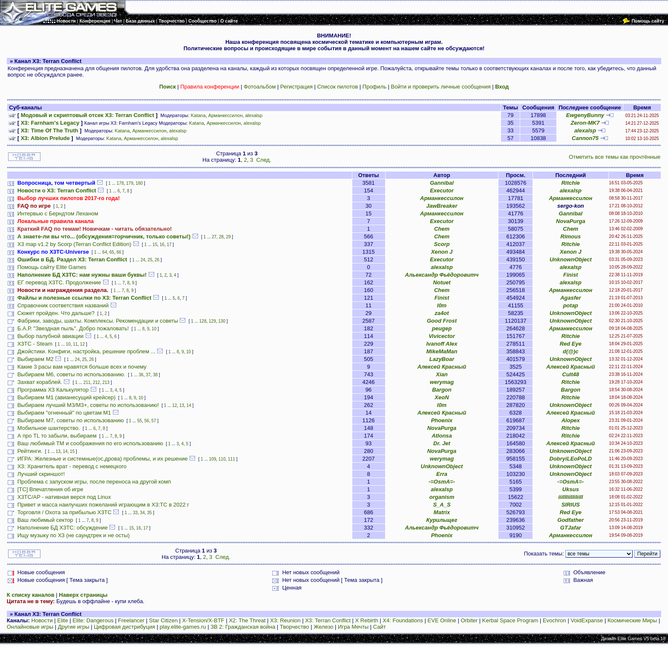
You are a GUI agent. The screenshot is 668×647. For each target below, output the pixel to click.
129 (212, 321)
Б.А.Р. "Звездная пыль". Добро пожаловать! (73, 328)
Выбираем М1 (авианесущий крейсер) (66, 397)
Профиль (374, 86)
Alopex (570, 420)
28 (221, 237)
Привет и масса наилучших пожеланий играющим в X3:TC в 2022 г (103, 504)
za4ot (442, 313)
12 (82, 344)
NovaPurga (570, 221)
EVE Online (442, 620)
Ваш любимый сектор (45, 520)
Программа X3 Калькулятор (53, 389)
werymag (442, 382)
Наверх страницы (83, 595)
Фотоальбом (260, 86)
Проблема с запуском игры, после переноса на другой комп (94, 481)
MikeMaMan (442, 351)
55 (139, 420)
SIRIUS (570, 504)
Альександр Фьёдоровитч (442, 275)
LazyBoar (442, 359)
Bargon (442, 389)
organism (442, 497)
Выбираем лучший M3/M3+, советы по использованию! (88, 405)
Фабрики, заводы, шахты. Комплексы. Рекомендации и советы (97, 321)
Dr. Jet (441, 443)
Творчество (294, 627)
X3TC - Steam (34, 344)
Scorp (442, 244)
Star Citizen (163, 620)
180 (139, 183)
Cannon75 (585, 138)
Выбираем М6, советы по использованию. (71, 374)
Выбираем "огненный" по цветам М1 (64, 412)
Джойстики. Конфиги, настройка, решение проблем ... (86, 351)
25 (149, 260)
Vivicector (442, 336)
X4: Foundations (403, 620)
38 (155, 374)
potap (570, 305)
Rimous (571, 236)
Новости (41, 620)
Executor (442, 190)
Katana (198, 115)
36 (141, 374)
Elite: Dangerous (92, 620)
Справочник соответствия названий (63, 305)
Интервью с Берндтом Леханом (57, 213)
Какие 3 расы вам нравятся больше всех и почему (82, 367)
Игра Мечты (353, 627)
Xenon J (442, 252)
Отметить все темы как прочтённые (614, 157)
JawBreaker (441, 206)
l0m (441, 305)
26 (157, 260)
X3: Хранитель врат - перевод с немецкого (72, 466)
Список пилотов (337, 86)
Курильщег (442, 520)
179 (129, 183)
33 (135, 512)
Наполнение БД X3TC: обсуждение (62, 527)
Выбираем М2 (35, 359)
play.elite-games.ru (183, 627)
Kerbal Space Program (510, 620)
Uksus (570, 489)
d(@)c (571, 351)
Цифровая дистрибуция (124, 627)
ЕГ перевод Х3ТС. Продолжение (59, 282)
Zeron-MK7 (585, 123)
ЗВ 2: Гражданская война (242, 627)
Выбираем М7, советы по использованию (70, 420)
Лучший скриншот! (41, 474)
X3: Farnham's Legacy (50, 123)
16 (162, 244)
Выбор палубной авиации (50, 336)
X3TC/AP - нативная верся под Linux (64, 497)
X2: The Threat (247, 620)
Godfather (570, 520)
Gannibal (442, 183)
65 (111, 252)
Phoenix (442, 420)
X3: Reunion (285, 620)
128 (203, 321)
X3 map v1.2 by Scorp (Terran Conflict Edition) (74, 244)
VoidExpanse (586, 620)
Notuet (441, 282)
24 (143, 260)
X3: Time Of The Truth (49, 130)
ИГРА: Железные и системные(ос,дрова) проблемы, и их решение (102, 458)
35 (149, 512)
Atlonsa (442, 435)
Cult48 (570, 374)
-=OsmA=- (442, 481)
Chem (441, 229)
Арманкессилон (225, 115)
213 (105, 382)
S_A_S (441, 504)
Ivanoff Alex (442, 344)
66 (118, 252)
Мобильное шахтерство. (48, 428)
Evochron (554, 620)
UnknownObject (571, 259)
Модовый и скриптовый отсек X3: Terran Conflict (87, 115)
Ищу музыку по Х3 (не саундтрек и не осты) (73, 535)
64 (104, 252)
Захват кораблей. (39, 382)
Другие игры (73, 627)
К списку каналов (31, 595)
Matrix (442, 512)
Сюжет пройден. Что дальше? (56, 313)
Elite (62, 620)
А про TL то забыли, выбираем (57, 435)
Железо (323, 627)
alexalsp (253, 115)
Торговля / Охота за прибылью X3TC (64, 512)
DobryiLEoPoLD (571, 458)
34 (142, 512)
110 (222, 459)
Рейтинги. (30, 451)
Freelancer (131, 620)
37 (148, 374)
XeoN (442, 397)
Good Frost (442, 321)
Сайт (379, 627)
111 (231, 459)
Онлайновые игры (30, 627)
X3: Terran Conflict (328, 620)
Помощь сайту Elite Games (51, 267)
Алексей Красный (442, 367)
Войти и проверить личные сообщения (441, 86)
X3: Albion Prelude (45, 138)
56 (146, 420)
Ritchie (570, 183)
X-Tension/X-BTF (203, 620)
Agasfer (570, 298)
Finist (570, 275)
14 (189, 405)
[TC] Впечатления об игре (50, 489)
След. (263, 160)
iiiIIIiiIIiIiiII (570, 497)
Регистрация (296, 86)
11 (75, 344)
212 (96, 382)
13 (181, 405)
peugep (442, 328)
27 (214, 237)
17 (169, 244)
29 (228, 237)
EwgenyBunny (585, 115)
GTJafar (570, 527)
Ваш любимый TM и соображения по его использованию (90, 443)
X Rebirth (366, 620)
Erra (441, 474)
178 (120, 183)
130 (221, 321)
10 (154, 328)
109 (212, 459)
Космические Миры (632, 620)
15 (155, 244)
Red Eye (571, 344)
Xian (441, 374)
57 (153, 420)
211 (87, 382)
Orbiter (469, 620)
